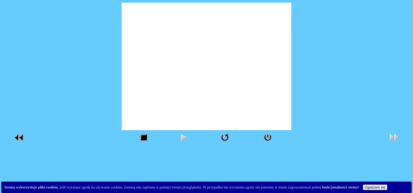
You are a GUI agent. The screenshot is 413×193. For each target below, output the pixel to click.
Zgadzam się (375, 187)
